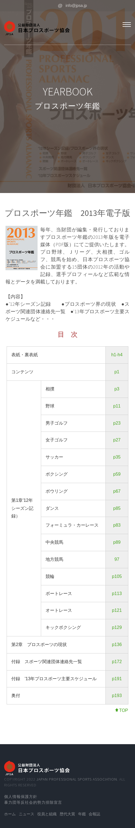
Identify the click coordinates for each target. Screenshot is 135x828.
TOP (121, 710)
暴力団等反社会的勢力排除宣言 (33, 802)
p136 (117, 644)
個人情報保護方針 (20, 796)
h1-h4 (117, 354)
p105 (117, 576)
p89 (117, 542)
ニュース (26, 814)
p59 (117, 474)
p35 (117, 457)
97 (116, 559)
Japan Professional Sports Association (76, 779)
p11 (117, 406)
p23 (117, 423)
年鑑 (82, 814)
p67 (117, 491)
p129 (117, 627)
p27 (117, 440)
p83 (117, 525)
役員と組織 (47, 814)
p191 (117, 678)
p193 (117, 695)
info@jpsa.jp (72, 5)
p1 (116, 371)
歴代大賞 (67, 814)
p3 (116, 389)
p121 (117, 610)
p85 (117, 508)
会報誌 (94, 814)
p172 (117, 661)
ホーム (10, 814)
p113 (117, 593)
